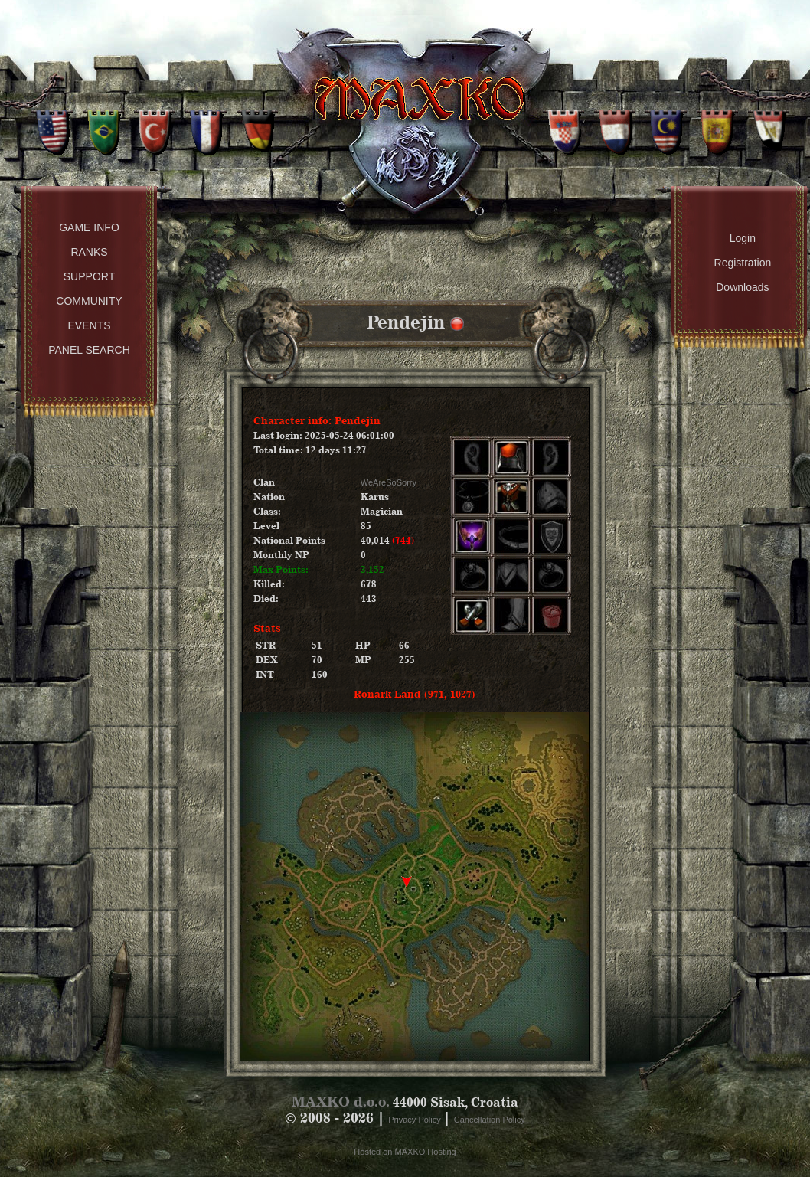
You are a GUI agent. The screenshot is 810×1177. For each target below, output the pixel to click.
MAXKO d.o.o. (341, 1102)
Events (88, 325)
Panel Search (89, 350)
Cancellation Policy (489, 1119)
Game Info (89, 227)
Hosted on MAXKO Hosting (405, 1151)
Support (89, 276)
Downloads (742, 287)
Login (743, 238)
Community (89, 301)
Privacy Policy (415, 1119)
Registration (743, 263)
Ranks (88, 252)
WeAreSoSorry (388, 482)
